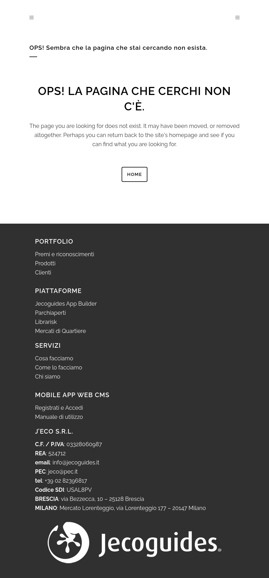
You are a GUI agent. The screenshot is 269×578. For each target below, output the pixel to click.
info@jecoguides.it (76, 462)
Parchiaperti (50, 313)
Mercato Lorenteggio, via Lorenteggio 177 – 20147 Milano (132, 508)
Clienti (43, 272)
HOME (134, 174)
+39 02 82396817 (66, 480)
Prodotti (45, 263)
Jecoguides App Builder (66, 303)
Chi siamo (47, 376)
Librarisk (46, 322)
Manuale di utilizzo (59, 417)
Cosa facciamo (54, 358)
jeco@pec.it (63, 471)
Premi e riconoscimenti (64, 254)
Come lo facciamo (58, 367)
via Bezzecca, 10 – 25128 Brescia (102, 499)
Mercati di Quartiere (60, 331)
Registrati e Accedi (59, 407)
